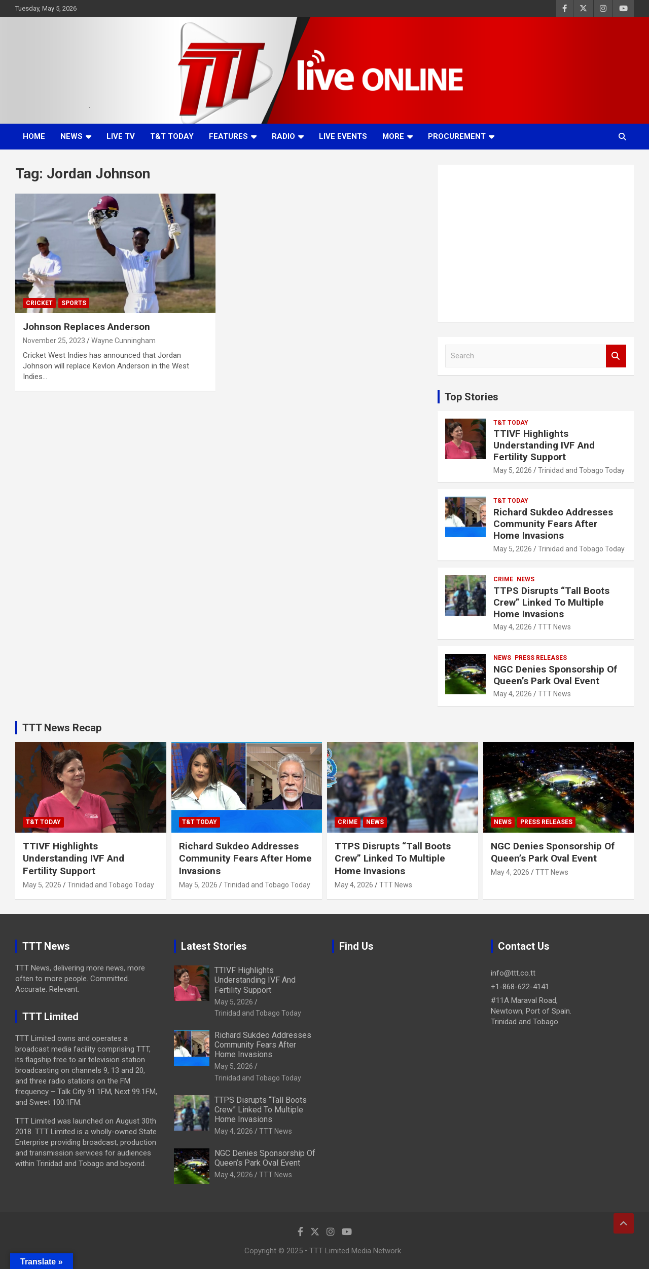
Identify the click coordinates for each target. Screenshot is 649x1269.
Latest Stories (214, 946)
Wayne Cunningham (123, 341)
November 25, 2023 (54, 341)
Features (228, 136)
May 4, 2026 (512, 627)
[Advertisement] (535, 243)
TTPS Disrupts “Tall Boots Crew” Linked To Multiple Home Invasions (551, 602)
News (71, 136)
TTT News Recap (61, 728)
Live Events (343, 136)
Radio (283, 136)
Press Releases (541, 657)
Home (34, 136)
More (393, 136)
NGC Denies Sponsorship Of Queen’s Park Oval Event (555, 675)
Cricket (39, 303)
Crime (503, 579)
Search (616, 356)
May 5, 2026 (512, 470)
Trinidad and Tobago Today (581, 470)
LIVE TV (120, 136)
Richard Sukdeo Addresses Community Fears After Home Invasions (553, 523)
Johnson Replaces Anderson (86, 326)
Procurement (457, 136)
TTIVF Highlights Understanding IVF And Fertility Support (544, 445)
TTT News (554, 627)
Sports (73, 303)
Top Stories (471, 397)
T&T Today (172, 136)
